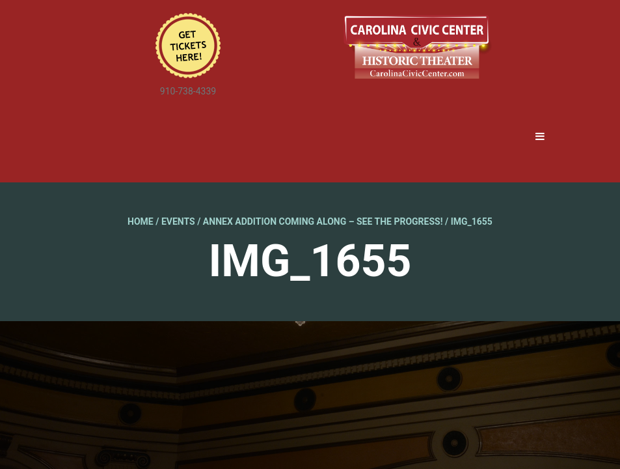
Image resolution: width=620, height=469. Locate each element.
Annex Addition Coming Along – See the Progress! (323, 221)
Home (141, 221)
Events (178, 221)
